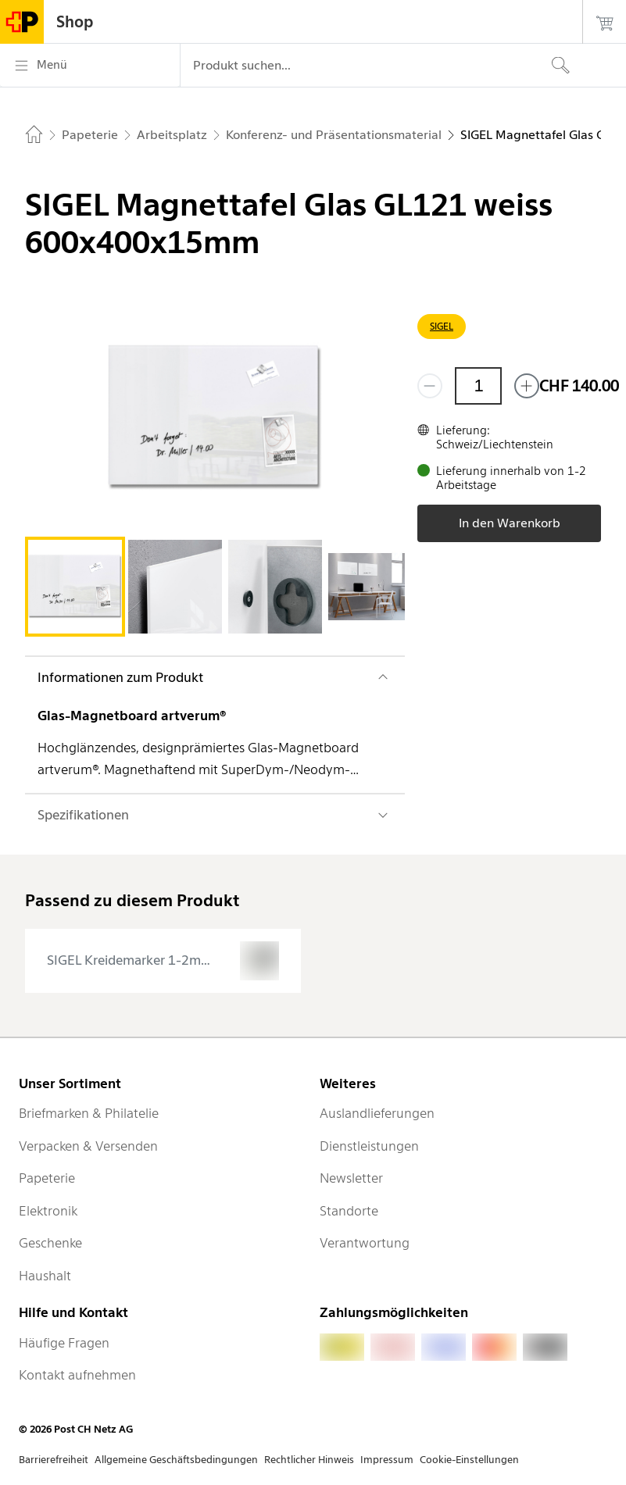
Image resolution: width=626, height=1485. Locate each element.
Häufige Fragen (64, 1343)
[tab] (75, 587)
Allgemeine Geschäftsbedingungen (176, 1459)
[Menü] (90, 65)
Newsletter (351, 1178)
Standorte (349, 1211)
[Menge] (478, 386)
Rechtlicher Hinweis (309, 1459)
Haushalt (45, 1275)
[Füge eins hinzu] (526, 385)
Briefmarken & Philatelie (89, 1113)
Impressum (386, 1459)
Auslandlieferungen (377, 1113)
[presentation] (163, 961)
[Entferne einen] (429, 385)
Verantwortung (365, 1243)
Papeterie (47, 1178)
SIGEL (441, 326)
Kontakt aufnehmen (77, 1375)
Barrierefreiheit (53, 1459)
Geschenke (50, 1243)
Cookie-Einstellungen (469, 1459)
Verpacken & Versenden (88, 1146)
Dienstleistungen (369, 1146)
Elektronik (48, 1211)
